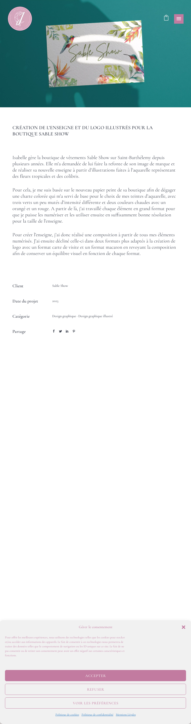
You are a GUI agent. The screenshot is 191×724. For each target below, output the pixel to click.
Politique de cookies (67, 714)
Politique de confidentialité (97, 714)
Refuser (95, 689)
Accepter (95, 675)
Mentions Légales (126, 714)
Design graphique (64, 316)
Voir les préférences (95, 703)
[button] (183, 627)
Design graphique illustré (95, 316)
